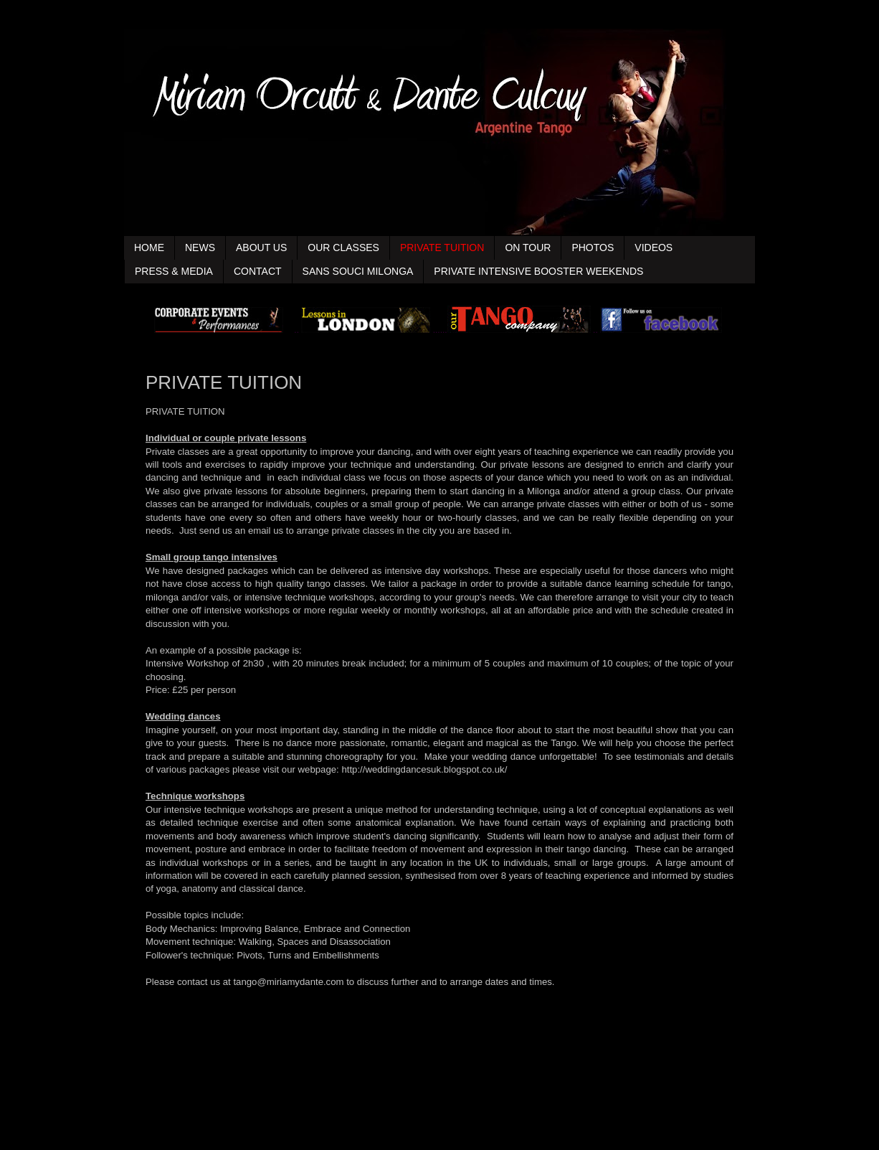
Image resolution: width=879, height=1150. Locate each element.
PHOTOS (592, 247)
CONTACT (258, 271)
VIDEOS (654, 247)
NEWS (200, 247)
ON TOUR (528, 247)
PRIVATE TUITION (442, 247)
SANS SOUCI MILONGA (358, 271)
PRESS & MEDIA (174, 271)
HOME (149, 247)
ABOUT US (261, 247)
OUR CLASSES (343, 247)
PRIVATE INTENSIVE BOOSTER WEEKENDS (538, 271)
